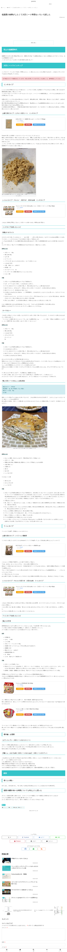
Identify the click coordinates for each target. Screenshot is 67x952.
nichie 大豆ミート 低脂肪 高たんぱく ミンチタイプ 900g (30, 119)
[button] (33, 841)
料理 (3, 804)
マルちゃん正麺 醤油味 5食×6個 (24, 683)
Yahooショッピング (39, 124)
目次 (32, 42)
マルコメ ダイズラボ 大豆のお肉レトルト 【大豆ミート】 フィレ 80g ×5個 (35, 586)
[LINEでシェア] (57, 837)
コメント (5, 904)
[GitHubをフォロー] (30, 848)
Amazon (19, 124)
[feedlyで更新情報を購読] (33, 848)
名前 (3, 921)
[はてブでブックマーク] (41, 837)
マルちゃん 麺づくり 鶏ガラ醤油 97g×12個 (27, 709)
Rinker (21, 120)
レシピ (11, 807)
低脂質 (15, 807)
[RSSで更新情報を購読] (36, 848)
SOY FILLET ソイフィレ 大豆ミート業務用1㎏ (28, 545)
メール (4, 926)
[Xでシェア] (9, 837)
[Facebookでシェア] (25, 837)
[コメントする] (49, 841)
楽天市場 (28, 124)
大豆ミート (21, 807)
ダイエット (5, 807)
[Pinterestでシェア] (17, 841)
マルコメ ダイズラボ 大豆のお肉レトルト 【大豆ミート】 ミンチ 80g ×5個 (35, 206)
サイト (3, 931)
